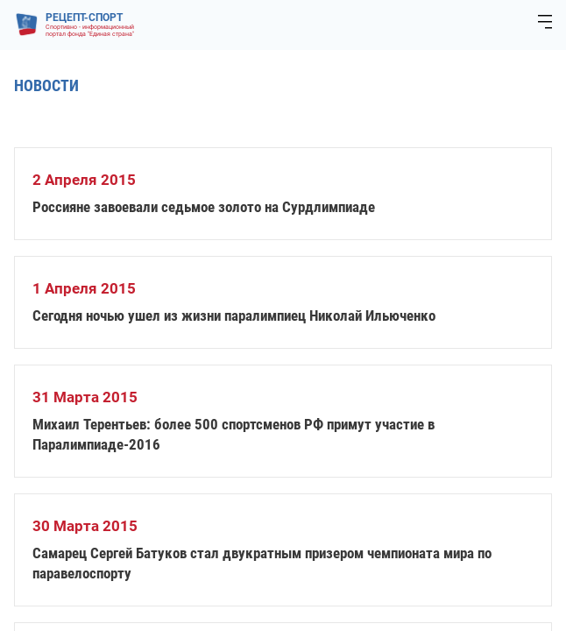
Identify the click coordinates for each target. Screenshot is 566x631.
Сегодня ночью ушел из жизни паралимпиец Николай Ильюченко (233, 315)
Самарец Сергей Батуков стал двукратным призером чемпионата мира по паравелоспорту (262, 563)
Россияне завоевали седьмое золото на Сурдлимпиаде (203, 207)
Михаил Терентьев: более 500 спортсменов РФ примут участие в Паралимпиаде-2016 (233, 434)
